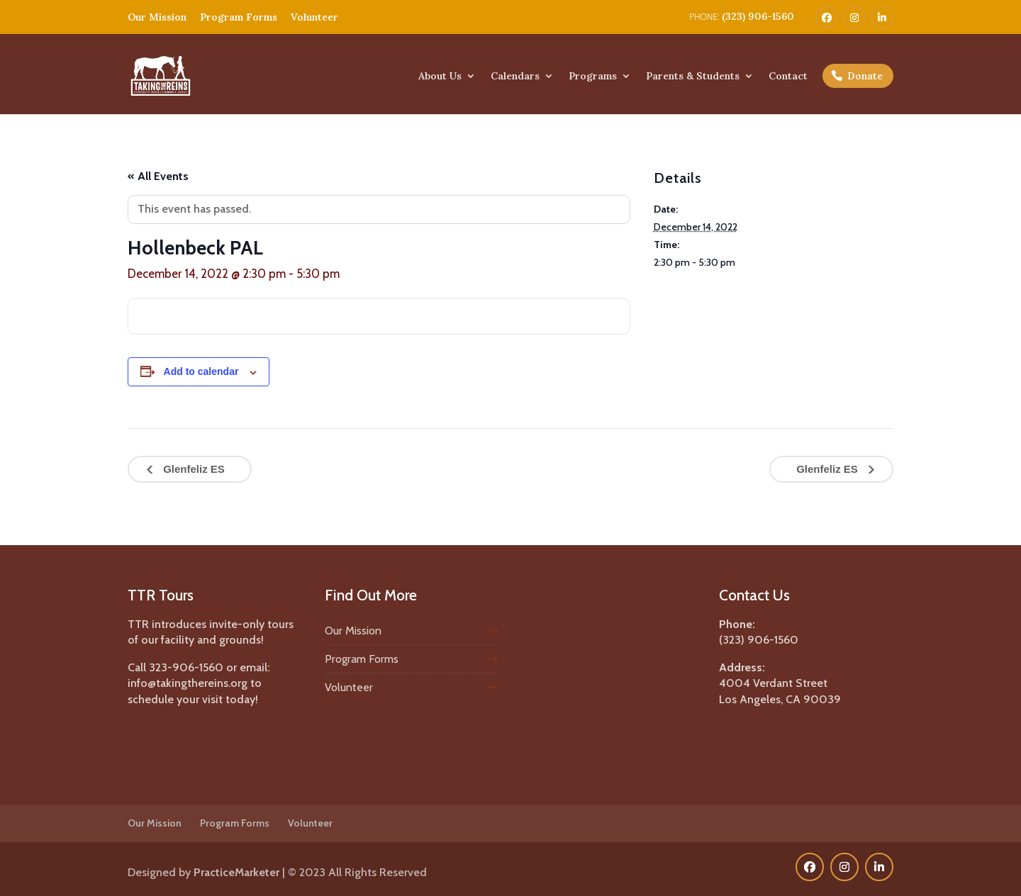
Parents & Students (693, 76)
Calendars (515, 76)
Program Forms (238, 17)
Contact (788, 76)
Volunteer (314, 17)
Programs (593, 76)
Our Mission (157, 17)
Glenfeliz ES (192, 469)
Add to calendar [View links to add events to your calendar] (201, 371)
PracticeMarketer (236, 872)
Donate (865, 75)
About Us (440, 76)
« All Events (158, 176)
